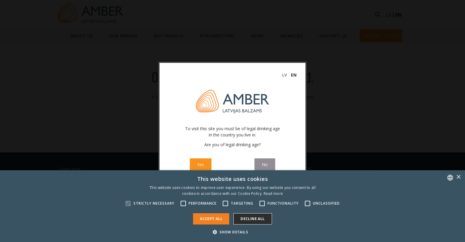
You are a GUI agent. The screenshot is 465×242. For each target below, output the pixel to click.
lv (284, 75)
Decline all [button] (253, 218)
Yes (200, 164)
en (294, 75)
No (265, 164)
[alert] (232, 206)
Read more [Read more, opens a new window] (273, 193)
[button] (232, 232)
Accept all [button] (211, 218)
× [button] (458, 177)
